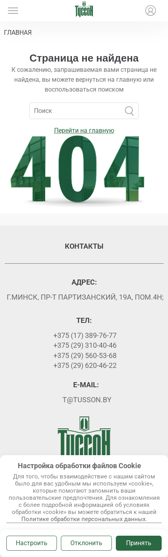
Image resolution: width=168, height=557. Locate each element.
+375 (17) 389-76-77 (85, 335)
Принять (138, 543)
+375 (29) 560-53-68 (85, 355)
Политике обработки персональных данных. (84, 519)
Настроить (31, 543)
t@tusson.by (86, 400)
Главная (18, 32)
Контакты (84, 246)
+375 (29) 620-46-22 (85, 365)
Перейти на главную (84, 130)
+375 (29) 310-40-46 (85, 345)
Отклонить (86, 543)
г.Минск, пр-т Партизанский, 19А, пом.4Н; (85, 297)
